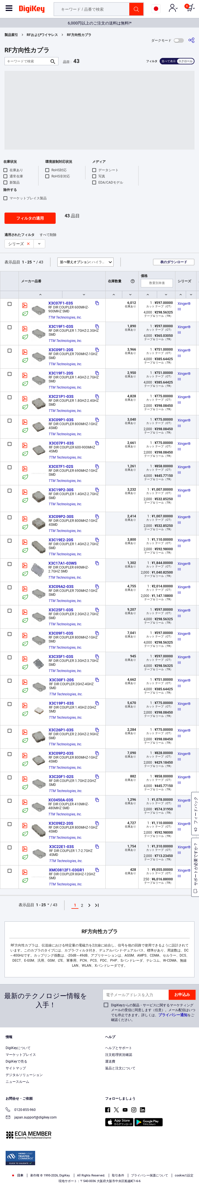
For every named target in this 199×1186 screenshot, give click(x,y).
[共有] (191, 40)
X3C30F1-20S (61, 680)
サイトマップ (16, 1068)
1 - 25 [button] (27, 262)
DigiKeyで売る (16, 1061)
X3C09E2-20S (61, 823)
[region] (99, 1166)
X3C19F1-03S (61, 326)
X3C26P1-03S (61, 730)
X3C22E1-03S (61, 846)
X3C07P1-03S (61, 443)
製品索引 (11, 35)
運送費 (110, 1061)
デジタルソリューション (24, 1075)
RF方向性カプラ (79, 35)
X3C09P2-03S (61, 753)
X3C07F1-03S (60, 303)
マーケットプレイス (21, 1055)
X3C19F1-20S (61, 373)
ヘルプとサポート (118, 1048)
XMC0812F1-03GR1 (66, 870)
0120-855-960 (21, 1110)
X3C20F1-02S (61, 776)
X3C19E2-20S (61, 540)
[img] (31, 10)
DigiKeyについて (18, 1048)
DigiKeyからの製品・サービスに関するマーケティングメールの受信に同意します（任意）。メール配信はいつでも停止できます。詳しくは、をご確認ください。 (153, 1012)
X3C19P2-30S (61, 490)
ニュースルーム (17, 1082)
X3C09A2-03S (61, 586)
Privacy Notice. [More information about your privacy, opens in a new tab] (164, 1165)
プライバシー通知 (172, 1015)
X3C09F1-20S (61, 350)
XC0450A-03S (60, 800)
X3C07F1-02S (61, 466)
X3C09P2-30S (61, 516)
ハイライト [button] (84, 262)
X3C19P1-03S (61, 703)
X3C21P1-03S (61, 396)
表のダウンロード (173, 262)
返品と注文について (120, 1068)
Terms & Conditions (129, 1165)
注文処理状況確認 (118, 1055)
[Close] (190, 1155)
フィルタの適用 (30, 218)
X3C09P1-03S (61, 420)
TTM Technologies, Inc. (65, 317)
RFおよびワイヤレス (42, 35)
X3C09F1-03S (61, 633)
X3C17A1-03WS (62, 563)
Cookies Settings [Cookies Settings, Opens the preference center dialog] (98, 1176)
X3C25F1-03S (61, 610)
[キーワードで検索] (27, 61)
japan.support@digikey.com (31, 1117)
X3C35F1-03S (61, 656)
